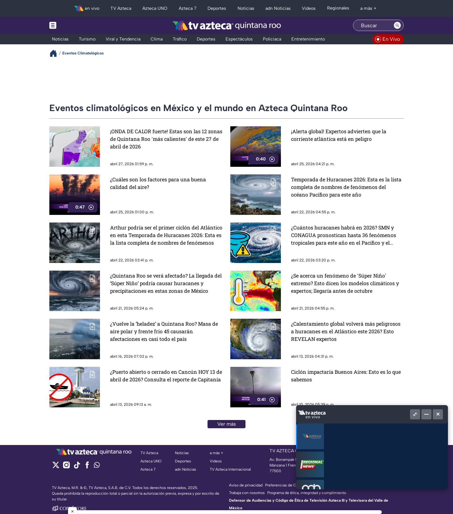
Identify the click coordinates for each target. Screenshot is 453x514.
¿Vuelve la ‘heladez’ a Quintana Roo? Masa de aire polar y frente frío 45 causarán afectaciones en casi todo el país (164, 331)
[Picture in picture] (415, 414)
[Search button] (397, 25)
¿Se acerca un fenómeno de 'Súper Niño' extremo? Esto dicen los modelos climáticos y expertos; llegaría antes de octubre (345, 283)
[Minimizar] (426, 414)
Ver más (226, 424)
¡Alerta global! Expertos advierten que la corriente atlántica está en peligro (338, 135)
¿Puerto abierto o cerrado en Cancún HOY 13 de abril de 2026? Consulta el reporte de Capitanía (166, 375)
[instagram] (66, 467)
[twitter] (56, 467)
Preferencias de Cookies (286, 485)
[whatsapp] (97, 466)
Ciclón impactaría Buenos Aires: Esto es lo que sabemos (346, 375)
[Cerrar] (438, 414)
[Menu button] (74, 25)
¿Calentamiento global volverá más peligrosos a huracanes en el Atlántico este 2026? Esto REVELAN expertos (345, 331)
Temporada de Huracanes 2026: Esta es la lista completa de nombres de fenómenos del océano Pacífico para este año (346, 187)
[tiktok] (77, 467)
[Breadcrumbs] (55, 53)
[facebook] (87, 467)
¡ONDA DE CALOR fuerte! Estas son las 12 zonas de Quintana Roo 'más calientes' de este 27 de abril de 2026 (166, 139)
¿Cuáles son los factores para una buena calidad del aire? (158, 183)
